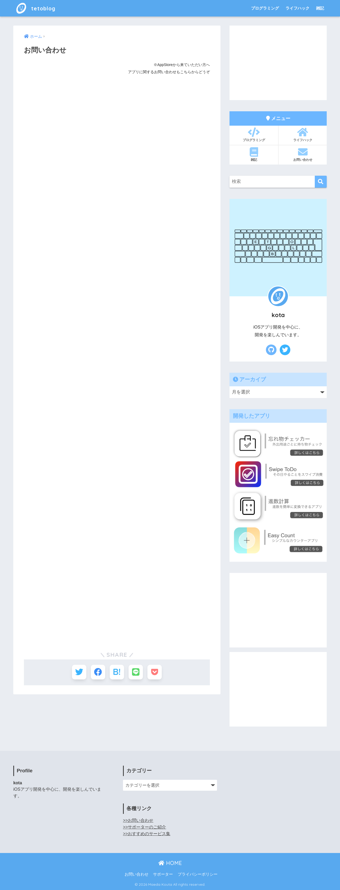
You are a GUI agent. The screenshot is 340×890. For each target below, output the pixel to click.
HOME (170, 863)
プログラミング (265, 8)
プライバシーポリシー (198, 874)
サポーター (163, 874)
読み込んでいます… (109, 347)
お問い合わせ (302, 154)
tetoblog (37, 8)
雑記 (320, 8)
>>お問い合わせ (138, 820)
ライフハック (297, 8)
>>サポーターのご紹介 (144, 827)
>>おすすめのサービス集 (147, 833)
